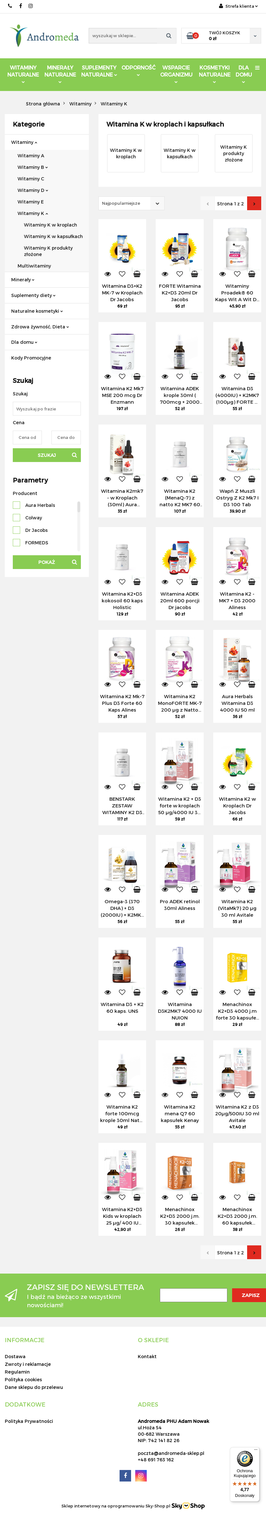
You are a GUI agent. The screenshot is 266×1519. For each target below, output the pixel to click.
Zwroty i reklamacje (28, 1364)
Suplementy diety (33, 295)
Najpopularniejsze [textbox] (121, 203)
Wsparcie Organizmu (176, 73)
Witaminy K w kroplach (50, 224)
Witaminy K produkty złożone (48, 251)
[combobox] (131, 203)
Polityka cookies (23, 1379)
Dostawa (15, 1356)
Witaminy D (33, 190)
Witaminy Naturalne (23, 73)
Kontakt (147, 1356)
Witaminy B (33, 167)
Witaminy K (33, 213)
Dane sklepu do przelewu (34, 1387)
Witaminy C (31, 178)
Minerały (23, 279)
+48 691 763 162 (156, 1459)
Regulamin (17, 1372)
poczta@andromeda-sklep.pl (171, 1453)
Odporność (138, 70)
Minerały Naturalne (60, 73)
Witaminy (24, 142)
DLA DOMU (244, 73)
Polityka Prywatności (29, 1421)
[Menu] (256, 1451)
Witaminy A (31, 155)
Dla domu (24, 342)
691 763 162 (10, 6)
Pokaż (46, 562)
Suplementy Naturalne (99, 71)
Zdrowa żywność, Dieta (40, 326)
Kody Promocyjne (31, 357)
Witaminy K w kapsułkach (53, 236)
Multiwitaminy (34, 265)
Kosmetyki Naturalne (215, 73)
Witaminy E (31, 201)
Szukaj (47, 455)
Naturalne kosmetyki (37, 311)
